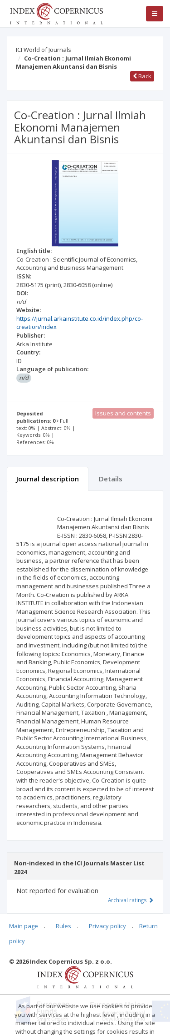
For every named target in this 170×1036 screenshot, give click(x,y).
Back (142, 76)
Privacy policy (107, 926)
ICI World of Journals (43, 49)
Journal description (47, 478)
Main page (23, 926)
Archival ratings (131, 900)
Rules (63, 926)
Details (110, 478)
